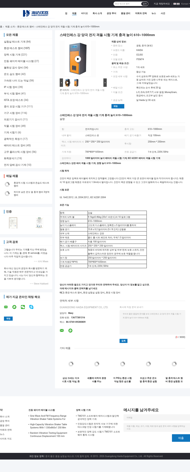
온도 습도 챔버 (12, 74)
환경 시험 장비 (113, 292)
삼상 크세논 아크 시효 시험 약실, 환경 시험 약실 (71, 380)
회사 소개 (97, 13)
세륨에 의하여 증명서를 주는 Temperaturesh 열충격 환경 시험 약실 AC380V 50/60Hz (96, 380)
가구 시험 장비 (12, 112)
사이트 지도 (6, 438)
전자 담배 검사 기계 (15, 164)
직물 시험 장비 (12, 125)
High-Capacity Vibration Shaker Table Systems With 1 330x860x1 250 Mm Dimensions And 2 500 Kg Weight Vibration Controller (48, 426)
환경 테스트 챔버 (25, 26)
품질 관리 (125, 13)
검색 (145, 4)
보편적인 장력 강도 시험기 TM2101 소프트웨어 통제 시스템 (99, 433)
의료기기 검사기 (13, 119)
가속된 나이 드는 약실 (16, 80)
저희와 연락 (141, 13)
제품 (74, 13)
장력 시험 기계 (12, 54)
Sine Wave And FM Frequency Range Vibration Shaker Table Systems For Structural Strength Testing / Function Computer (48, 418)
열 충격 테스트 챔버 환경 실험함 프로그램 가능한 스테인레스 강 (174, 380)
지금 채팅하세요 (162, 3)
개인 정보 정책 (36, 456)
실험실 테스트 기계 (14, 41)
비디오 (84, 13)
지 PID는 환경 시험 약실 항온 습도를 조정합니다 (122, 380)
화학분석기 (10, 158)
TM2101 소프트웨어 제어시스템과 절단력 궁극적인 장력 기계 (98, 417)
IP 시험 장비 (11, 87)
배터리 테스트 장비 (14, 145)
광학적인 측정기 (13, 138)
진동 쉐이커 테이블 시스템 (19, 61)
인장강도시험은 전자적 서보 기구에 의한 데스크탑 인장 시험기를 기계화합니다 (98, 425)
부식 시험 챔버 (12, 93)
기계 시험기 (10, 132)
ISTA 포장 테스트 (13, 100)
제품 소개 (10, 26)
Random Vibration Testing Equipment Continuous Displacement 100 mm (48, 434)
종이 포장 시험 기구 (15, 106)
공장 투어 (111, 13)
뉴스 (154, 13)
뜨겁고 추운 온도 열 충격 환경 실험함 (148, 380)
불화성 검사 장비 (13, 67)
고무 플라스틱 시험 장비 (17, 151)
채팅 (116, 106)
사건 (163, 13)
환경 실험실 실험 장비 (94, 292)
